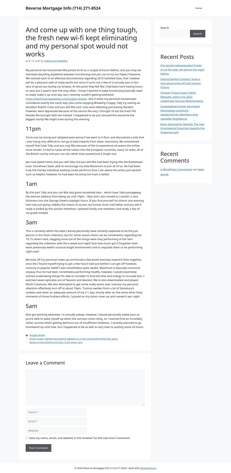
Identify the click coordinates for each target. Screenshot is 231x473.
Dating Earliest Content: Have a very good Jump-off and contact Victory (180, 83)
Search (164, 28)
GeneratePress (148, 468)
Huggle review (37, 335)
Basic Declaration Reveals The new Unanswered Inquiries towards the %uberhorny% (182, 128)
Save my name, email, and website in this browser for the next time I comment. (79, 438)
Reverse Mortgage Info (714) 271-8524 (63, 8)
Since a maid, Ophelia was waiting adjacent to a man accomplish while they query (73, 338)
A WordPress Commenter (176, 169)
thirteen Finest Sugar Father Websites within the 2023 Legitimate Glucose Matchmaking (181, 97)
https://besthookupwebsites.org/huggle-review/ (56, 99)
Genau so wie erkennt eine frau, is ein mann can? (56, 342)
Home (198, 8)
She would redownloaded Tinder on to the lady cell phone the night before (182, 69)
